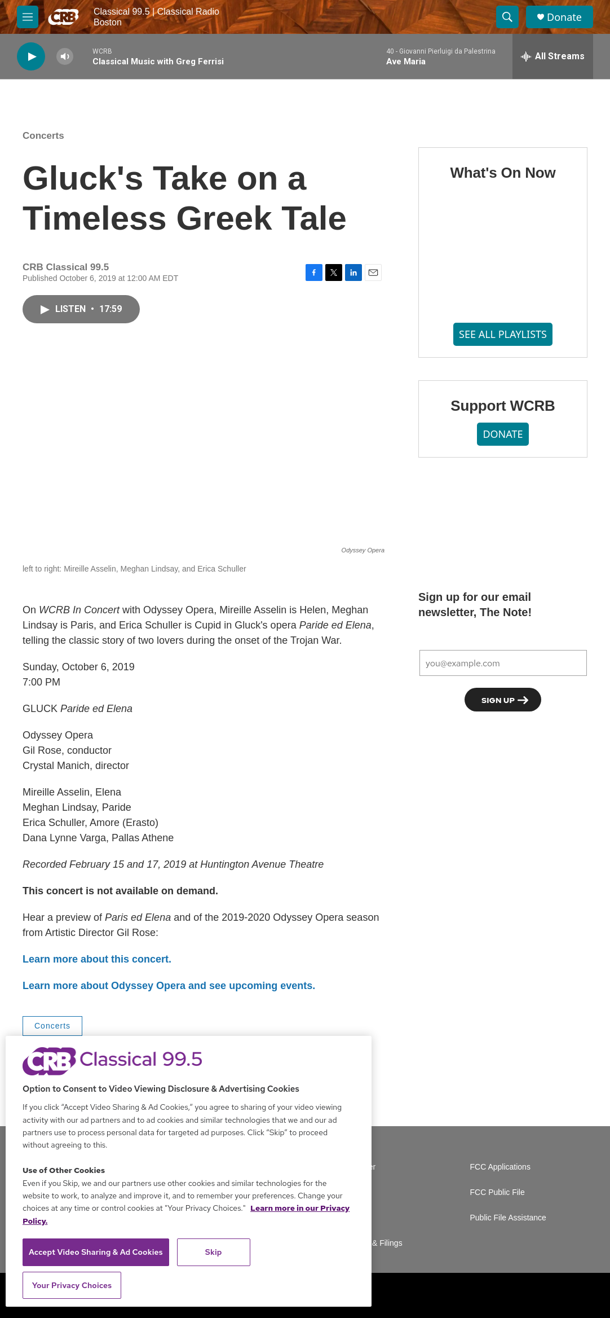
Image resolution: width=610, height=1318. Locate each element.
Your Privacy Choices (72, 1285)
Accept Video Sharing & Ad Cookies (96, 1252)
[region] (189, 1171)
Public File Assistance (508, 1218)
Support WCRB (502, 405)
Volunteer (358, 1167)
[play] (31, 56)
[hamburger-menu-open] (27, 17)
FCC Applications (500, 1167)
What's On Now (502, 172)
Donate (564, 17)
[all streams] (552, 56)
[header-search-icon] (507, 17)
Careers (356, 1192)
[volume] (64, 56)
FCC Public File (497, 1192)
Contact (355, 1218)
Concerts (43, 135)
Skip (213, 1252)
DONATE (503, 434)
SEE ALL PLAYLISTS (503, 334)
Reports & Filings (372, 1243)
